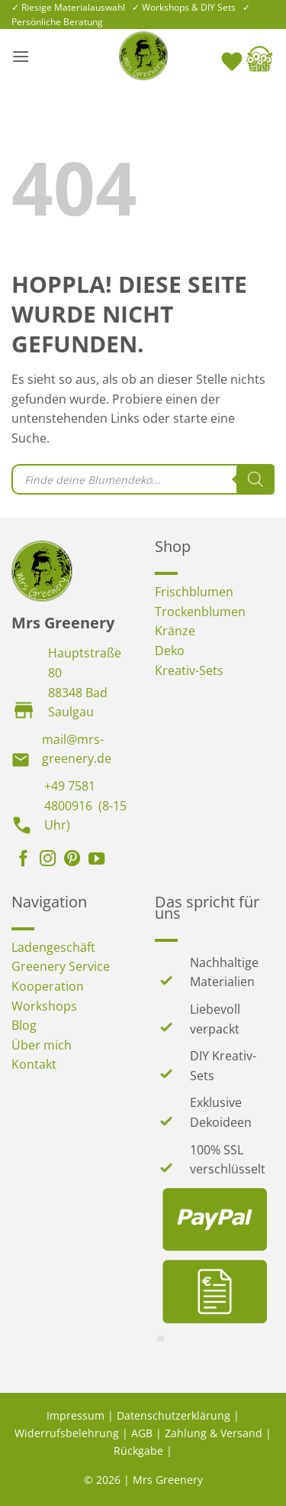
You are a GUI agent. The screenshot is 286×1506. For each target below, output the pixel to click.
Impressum (75, 1415)
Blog (24, 1025)
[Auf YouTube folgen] (96, 860)
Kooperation (47, 986)
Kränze (175, 630)
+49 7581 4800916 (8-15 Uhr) (85, 805)
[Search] (255, 479)
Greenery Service (60, 966)
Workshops (44, 1006)
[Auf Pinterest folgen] (72, 860)
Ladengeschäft (53, 947)
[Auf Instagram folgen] (48, 860)
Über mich (41, 1045)
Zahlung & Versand (213, 1433)
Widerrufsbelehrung (66, 1433)
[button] (20, 56)
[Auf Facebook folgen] (23, 860)
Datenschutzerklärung (173, 1415)
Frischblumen (194, 591)
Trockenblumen (200, 611)
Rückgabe (138, 1450)
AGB (142, 1433)
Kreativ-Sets (189, 670)
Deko (170, 650)
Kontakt (33, 1064)
